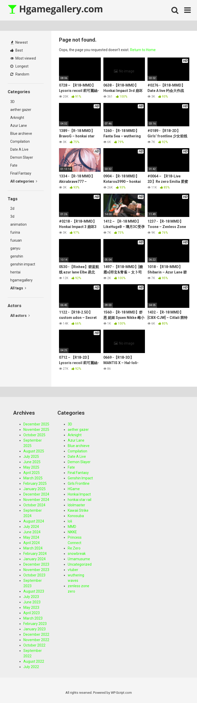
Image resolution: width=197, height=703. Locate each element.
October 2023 (34, 575)
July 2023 (31, 597)
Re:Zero (74, 548)
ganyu (15, 248)
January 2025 (34, 489)
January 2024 (34, 559)
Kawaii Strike (78, 510)
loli (70, 521)
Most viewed (23, 58)
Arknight (17, 118)
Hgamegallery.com (55, 9)
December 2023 (36, 564)
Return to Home (143, 50)
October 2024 (34, 505)
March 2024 (33, 548)
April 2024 (31, 543)
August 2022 (33, 661)
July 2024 (31, 527)
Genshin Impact (80, 478)
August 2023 (33, 591)
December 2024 (36, 494)
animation (18, 224)
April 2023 (31, 613)
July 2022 (31, 667)
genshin (16, 256)
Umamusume (79, 559)
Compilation (20, 141)
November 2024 (36, 500)
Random (19, 74)
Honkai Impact (79, 494)
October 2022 (34, 645)
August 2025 (33, 451)
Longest (19, 66)
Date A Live (19, 149)
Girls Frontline (79, 483)
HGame (74, 489)
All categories (23, 181)
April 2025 (31, 473)
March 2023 (33, 618)
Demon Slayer (21, 157)
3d (12, 216)
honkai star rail (79, 500)
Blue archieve (21, 133)
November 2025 (36, 430)
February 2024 (35, 554)
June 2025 (32, 462)
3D (12, 102)
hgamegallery (21, 280)
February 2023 (35, 624)
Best (16, 50)
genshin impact (22, 264)
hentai (15, 272)
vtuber (73, 570)
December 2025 (36, 424)
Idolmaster (76, 505)
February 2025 (35, 483)
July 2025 (31, 456)
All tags (18, 288)
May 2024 (31, 537)
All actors (20, 316)
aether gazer (20, 110)
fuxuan (16, 240)
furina (15, 232)
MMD (72, 527)
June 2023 (32, 602)
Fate (13, 165)
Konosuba (76, 516)
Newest (19, 42)
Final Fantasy (20, 173)
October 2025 (34, 435)
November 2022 (36, 640)
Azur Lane (18, 126)
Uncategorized (80, 564)
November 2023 (36, 570)
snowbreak (77, 554)
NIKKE (72, 532)
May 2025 (31, 467)
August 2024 (33, 521)
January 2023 (34, 629)
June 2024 (32, 532)
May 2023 (31, 607)
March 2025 (33, 478)
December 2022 (36, 634)
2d (12, 208)
